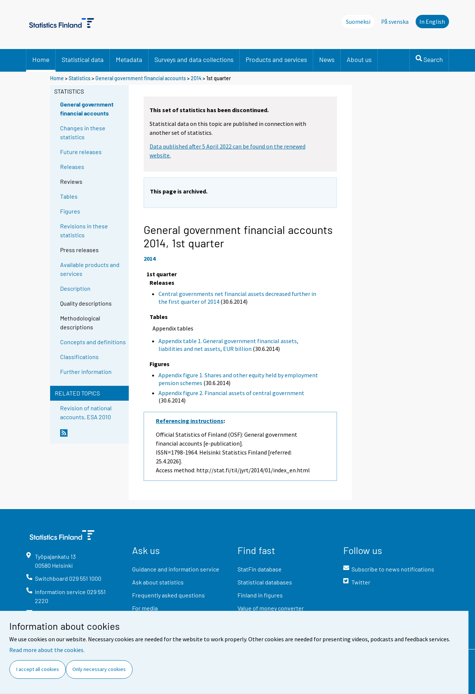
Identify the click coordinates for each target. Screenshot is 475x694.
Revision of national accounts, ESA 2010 (86, 412)
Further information (86, 371)
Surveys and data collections (193, 59)
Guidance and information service (175, 569)
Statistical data (83, 59)
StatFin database (260, 569)
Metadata (129, 59)
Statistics (80, 78)
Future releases (81, 151)
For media (145, 608)
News (326, 59)
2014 (196, 78)
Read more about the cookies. (47, 650)
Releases (72, 166)
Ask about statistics (158, 582)
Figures (70, 211)
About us (359, 59)
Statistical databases (265, 582)
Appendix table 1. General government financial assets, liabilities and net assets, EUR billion (228, 344)
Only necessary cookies (99, 669)
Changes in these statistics (82, 132)
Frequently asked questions (168, 595)
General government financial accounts (140, 78)
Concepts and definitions (93, 341)
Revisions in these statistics (84, 230)
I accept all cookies (37, 669)
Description (75, 288)
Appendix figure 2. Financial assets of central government (231, 393)
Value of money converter (271, 608)
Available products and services (89, 269)
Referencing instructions (189, 420)
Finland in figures (260, 595)
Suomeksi (358, 21)
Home (40, 59)
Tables (69, 196)
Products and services (276, 59)
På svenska (395, 21)
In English (432, 21)
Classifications (79, 356)
